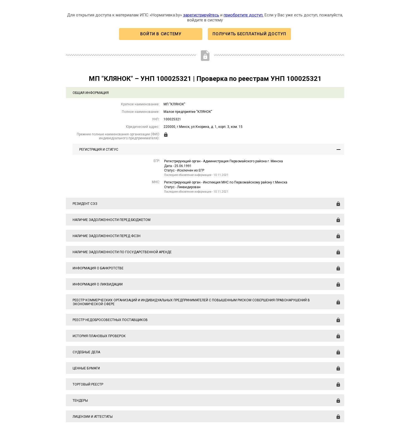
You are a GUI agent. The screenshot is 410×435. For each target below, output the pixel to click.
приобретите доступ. (243, 15)
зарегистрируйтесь (201, 15)
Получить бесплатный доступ (249, 33)
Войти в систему (160, 33)
